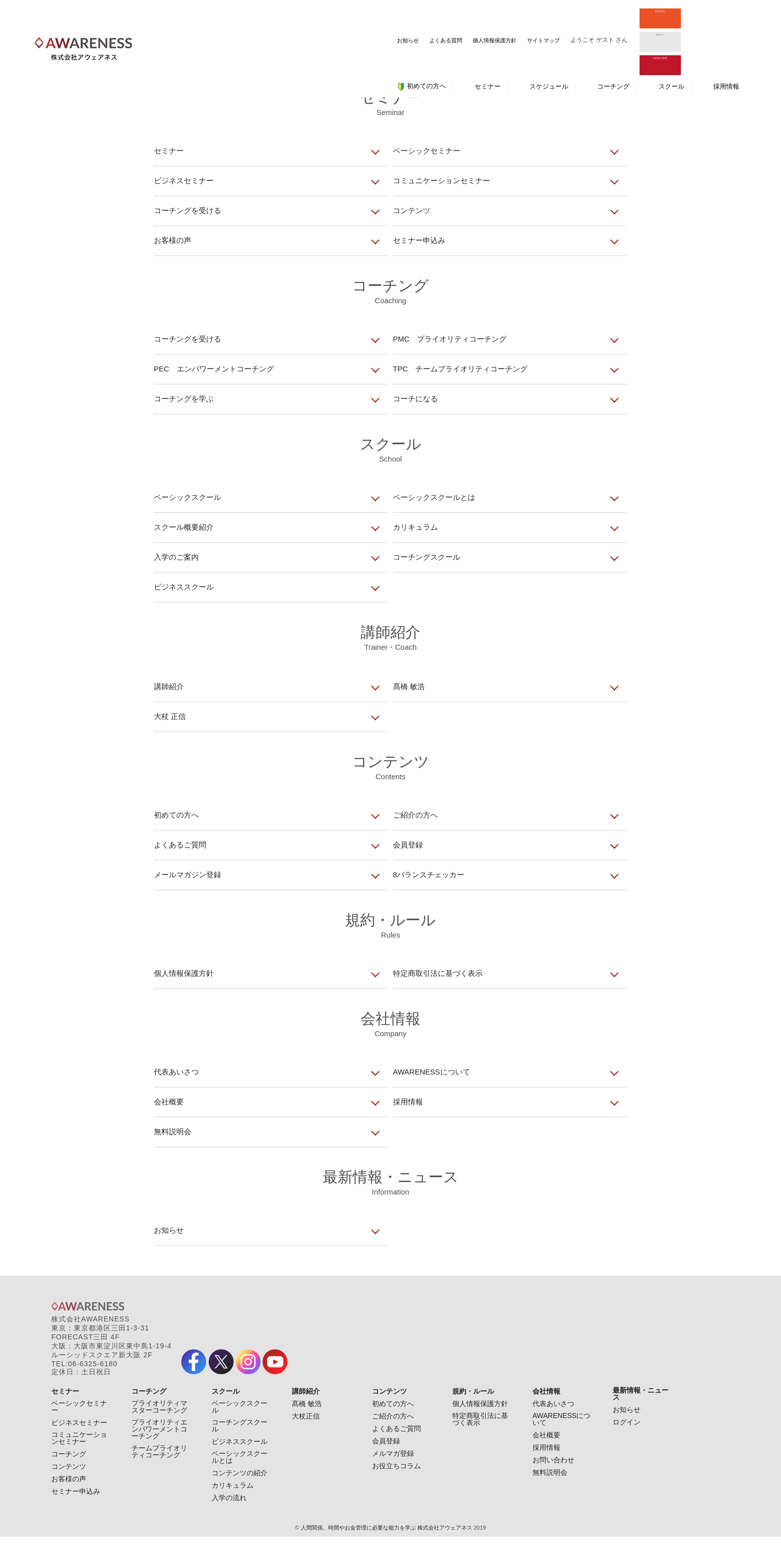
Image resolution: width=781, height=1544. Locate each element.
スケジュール (548, 36)
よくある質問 (317, 15)
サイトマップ (414, 15)
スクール (671, 36)
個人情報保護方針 (366, 15)
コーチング (613, 36)
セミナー (488, 36)
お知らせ (279, 15)
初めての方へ (421, 36)
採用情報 (726, 36)
